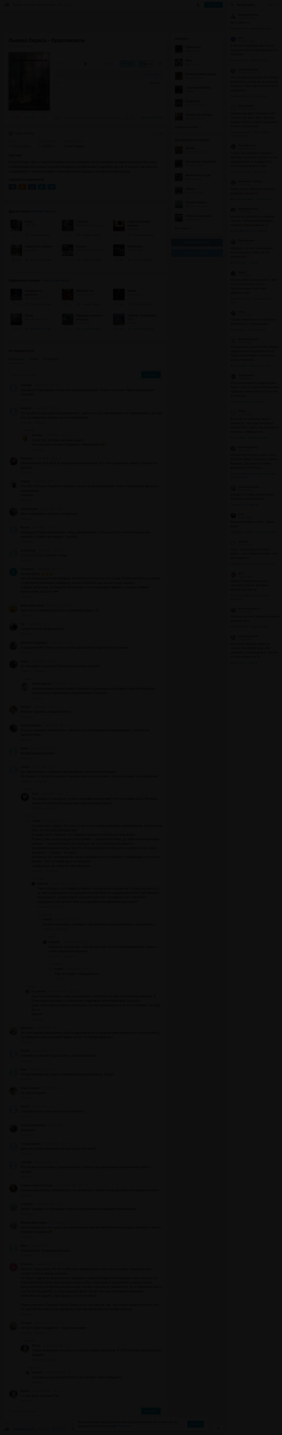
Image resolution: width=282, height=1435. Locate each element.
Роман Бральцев (243, 145)
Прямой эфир (246, 4)
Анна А (25, 1106)
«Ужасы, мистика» (56, 280)
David (237, 514)
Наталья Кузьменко (245, 608)
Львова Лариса (44, 211)
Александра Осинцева (246, 181)
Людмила (27, 458)
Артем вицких (29, 509)
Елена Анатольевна (244, 339)
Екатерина (27, 569)
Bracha (36, 1345)
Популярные (16, 359)
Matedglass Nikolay (244, 14)
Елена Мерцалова (243, 447)
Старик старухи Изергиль (37, 1185)
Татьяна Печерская (244, 486)
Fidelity (238, 411)
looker (24, 748)
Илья (237, 38)
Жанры (18, 4)
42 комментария (152, 117)
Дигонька (27, 1028)
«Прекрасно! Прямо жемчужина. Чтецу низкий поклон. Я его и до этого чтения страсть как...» (88, 117)
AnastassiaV (28, 550)
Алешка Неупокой (244, 69)
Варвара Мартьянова (34, 1222)
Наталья (26, 1323)
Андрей (25, 481)
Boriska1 (26, 707)
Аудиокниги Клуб (19, 1429)
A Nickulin (27, 1264)
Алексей (42, 883)
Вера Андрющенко (32, 605)
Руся (35, 794)
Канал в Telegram (197, 253)
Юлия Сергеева (242, 240)
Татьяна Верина (31, 1143)
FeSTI (237, 573)
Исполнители (46, 4)
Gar (23, 624)
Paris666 (26, 408)
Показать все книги (188, 127)
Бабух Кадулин (242, 105)
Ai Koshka (27, 1204)
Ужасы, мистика (21, 134)
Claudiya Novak (242, 375)
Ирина (24, 661)
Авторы (30, 4)
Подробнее (125, 1426)
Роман (237, 311)
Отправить (151, 374)
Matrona (37, 435)
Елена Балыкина (31, 725)
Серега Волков (30, 1088)
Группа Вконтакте (197, 242)
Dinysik (25, 1050)
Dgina (24, 1245)
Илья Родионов (42, 683)
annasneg (239, 541)
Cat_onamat (39, 991)
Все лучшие (183, 228)
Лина (24, 1069)
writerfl (25, 767)
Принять (195, 1424)
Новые (34, 359)
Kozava (25, 527)
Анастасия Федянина (34, 642)
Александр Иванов (244, 208)
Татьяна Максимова (33, 1125)
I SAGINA (26, 385)
